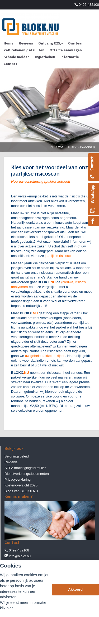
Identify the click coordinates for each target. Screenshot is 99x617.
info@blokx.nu (20, 556)
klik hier (6, 608)
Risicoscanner (83, 146)
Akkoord (75, 589)
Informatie (58, 146)
